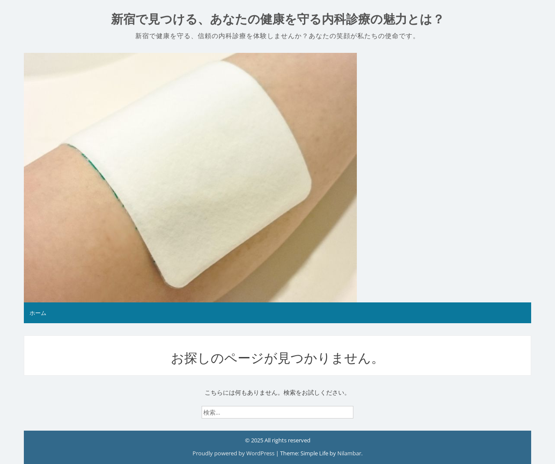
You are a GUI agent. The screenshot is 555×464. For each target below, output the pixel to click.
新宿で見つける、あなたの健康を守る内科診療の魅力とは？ (277, 19)
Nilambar (349, 453)
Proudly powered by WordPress (234, 453)
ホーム (37, 313)
